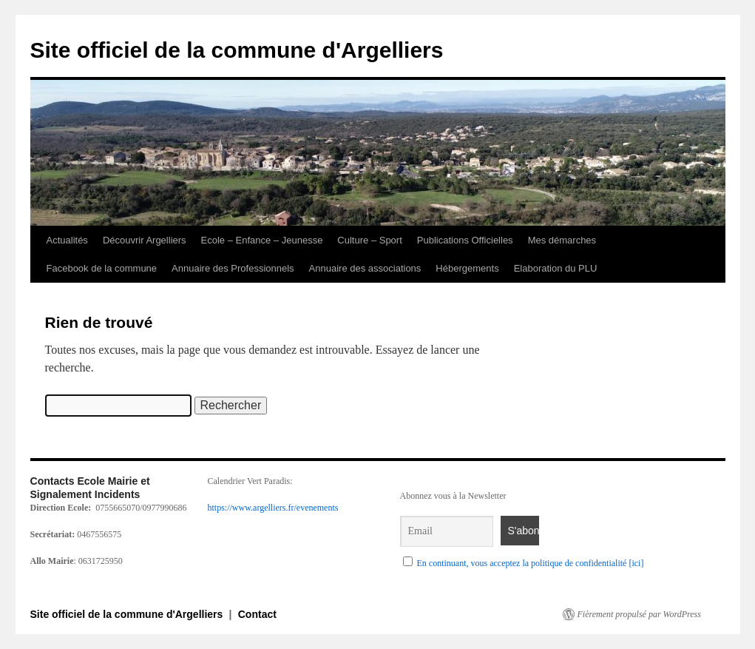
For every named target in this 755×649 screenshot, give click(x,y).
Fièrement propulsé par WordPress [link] (639, 614)
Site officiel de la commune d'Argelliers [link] (237, 50)
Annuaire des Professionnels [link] (233, 268)
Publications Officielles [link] (465, 240)
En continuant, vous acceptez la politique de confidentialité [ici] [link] (530, 563)
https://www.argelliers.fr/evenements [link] (273, 507)
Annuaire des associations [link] (365, 268)
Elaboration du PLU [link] (555, 268)
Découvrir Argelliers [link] (144, 240)
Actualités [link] (67, 240)
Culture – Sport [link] (369, 240)
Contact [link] (257, 614)
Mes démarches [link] (562, 240)
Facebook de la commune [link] (102, 268)
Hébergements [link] (467, 268)
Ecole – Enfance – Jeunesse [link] (262, 240)
